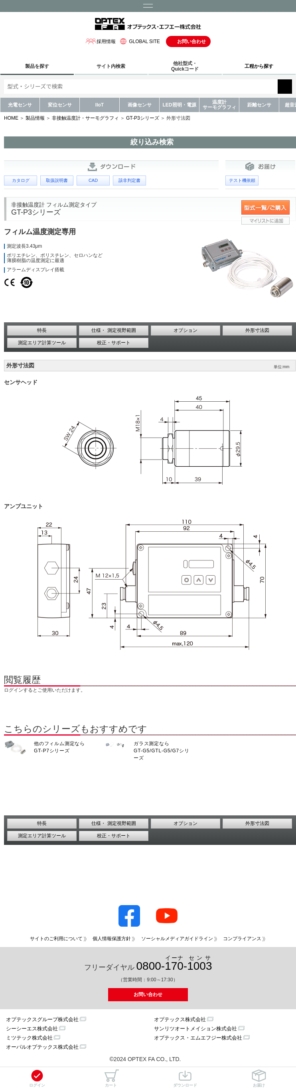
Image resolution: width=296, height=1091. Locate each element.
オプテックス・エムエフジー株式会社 (198, 1038)
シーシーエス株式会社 (32, 1029)
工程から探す (259, 66)
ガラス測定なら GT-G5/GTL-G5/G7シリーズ (161, 751)
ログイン (37, 1078)
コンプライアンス (242, 938)
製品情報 (35, 118)
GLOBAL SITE (139, 41)
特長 (42, 330)
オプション (185, 330)
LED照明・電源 (179, 105)
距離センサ (259, 105)
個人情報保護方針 (112, 938)
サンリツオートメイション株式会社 (195, 1029)
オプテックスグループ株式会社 (42, 1019)
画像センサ (140, 105)
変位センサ (60, 105)
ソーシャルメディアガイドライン (177, 938)
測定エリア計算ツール (42, 342)
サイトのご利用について (56, 938)
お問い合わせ (191, 41)
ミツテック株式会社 (29, 1038)
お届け (259, 1078)
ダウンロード (185, 1078)
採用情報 (100, 41)
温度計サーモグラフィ (219, 104)
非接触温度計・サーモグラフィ (85, 118)
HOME (11, 118)
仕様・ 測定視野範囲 (113, 330)
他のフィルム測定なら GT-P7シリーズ (59, 747)
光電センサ (20, 105)
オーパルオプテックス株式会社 (42, 1047)
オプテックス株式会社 (180, 1019)
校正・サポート (113, 342)
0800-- (174, 963)
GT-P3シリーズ (142, 118)
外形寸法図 (257, 330)
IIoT (99, 105)
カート (111, 1078)
